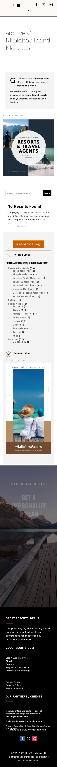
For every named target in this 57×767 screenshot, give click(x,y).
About (9, 661)
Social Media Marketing (17, 721)
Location (13, 339)
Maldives (18, 341)
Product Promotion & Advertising (22, 726)
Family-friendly (22, 313)
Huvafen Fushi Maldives (27, 278)
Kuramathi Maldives (24, 285)
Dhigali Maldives (23, 274)
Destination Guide (18, 268)
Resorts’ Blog (28, 244)
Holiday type (15, 303)
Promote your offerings (18, 670)
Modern (17, 324)
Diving (16, 310)
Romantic (18, 328)
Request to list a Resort (18, 667)
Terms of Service (14, 688)
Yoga (15, 335)
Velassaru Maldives (24, 296)
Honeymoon (19, 317)
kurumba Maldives (23, 289)
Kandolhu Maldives (24, 281)
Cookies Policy (13, 685)
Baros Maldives (22, 270)
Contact (10, 664)
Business (18, 306)
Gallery (12, 300)
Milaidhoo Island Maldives (28, 292)
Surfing (17, 332)
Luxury (17, 321)
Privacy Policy (13, 682)
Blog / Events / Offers (17, 658)
